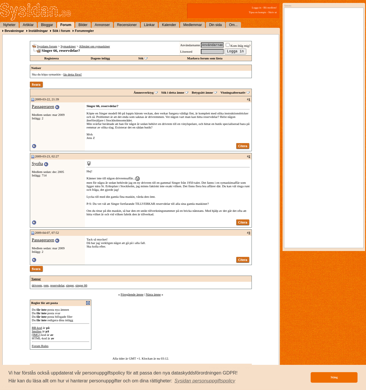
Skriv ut (272, 12)
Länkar (149, 25)
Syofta (37, 163)
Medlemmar (192, 25)
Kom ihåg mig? (238, 45)
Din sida (215, 25)
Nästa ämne (153, 294)
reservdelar (57, 285)
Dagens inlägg (100, 58)
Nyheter (9, 25)
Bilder (83, 25)
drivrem (37, 285)
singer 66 (81, 285)
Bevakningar (14, 30)
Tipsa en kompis (257, 12)
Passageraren (43, 106)
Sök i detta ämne (172, 92)
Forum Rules (40, 346)
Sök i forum (61, 30)
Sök (140, 58)
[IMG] (36, 334)
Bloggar (47, 25)
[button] (205, 381)
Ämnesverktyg (143, 92)
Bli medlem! (270, 7)
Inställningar (38, 30)
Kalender (169, 25)
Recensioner (127, 25)
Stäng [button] (334, 377)
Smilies (37, 331)
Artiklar (28, 25)
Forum (65, 25)
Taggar (36, 279)
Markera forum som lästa (205, 58)
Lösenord (186, 51)
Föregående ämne (132, 294)
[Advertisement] (322, 69)
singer (69, 285)
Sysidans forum (47, 46)
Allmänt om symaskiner (94, 46)
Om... (233, 25)
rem (46, 285)
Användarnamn (190, 45)
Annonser (102, 25)
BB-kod (37, 327)
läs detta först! (72, 74)
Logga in (256, 7)
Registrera (51, 58)
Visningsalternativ (233, 92)
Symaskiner (68, 46)
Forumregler (84, 30)
